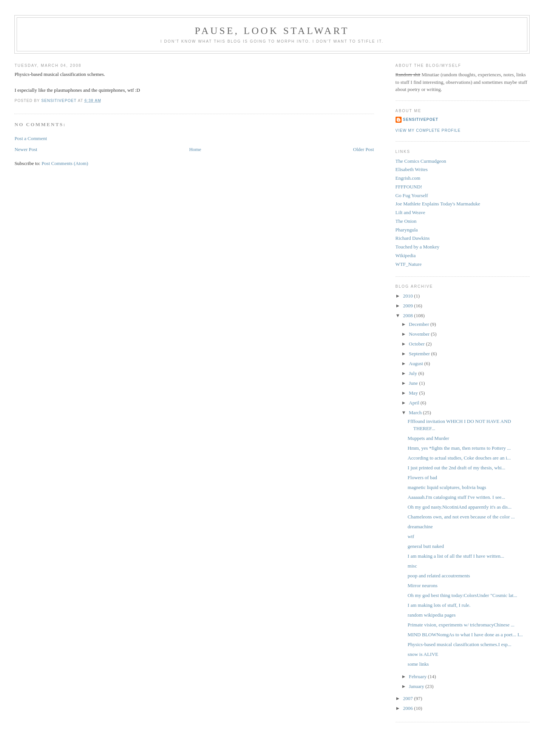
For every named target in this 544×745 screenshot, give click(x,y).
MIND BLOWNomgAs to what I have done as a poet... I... (465, 634)
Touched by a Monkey (417, 247)
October (417, 344)
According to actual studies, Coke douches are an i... (459, 458)
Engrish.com (408, 178)
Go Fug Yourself (412, 195)
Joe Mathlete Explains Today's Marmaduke (438, 204)
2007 (408, 698)
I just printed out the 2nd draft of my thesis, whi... (456, 467)
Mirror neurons (422, 585)
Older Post (363, 149)
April (414, 403)
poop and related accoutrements (439, 575)
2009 (408, 305)
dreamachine (420, 526)
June (414, 383)
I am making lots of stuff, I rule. (439, 605)
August (416, 363)
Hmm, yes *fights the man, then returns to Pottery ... (459, 448)
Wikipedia (406, 255)
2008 (408, 315)
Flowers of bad (422, 477)
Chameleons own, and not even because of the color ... (461, 517)
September (420, 353)
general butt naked (426, 546)
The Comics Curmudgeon (421, 161)
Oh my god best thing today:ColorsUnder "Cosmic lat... (462, 595)
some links (418, 664)
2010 (408, 296)
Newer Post (25, 149)
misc (412, 566)
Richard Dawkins (413, 238)
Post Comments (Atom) (65, 163)
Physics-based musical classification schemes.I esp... (459, 644)
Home (195, 149)
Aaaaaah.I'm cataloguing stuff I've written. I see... (456, 497)
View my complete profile (428, 130)
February (418, 676)
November (420, 334)
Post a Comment (30, 138)
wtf (411, 536)
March (416, 412)
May (414, 393)
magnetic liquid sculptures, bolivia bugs (447, 487)
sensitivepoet (421, 119)
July (413, 373)
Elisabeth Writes (412, 169)
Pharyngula (407, 230)
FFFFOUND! (409, 187)
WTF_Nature (409, 264)
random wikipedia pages (432, 615)
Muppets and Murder (428, 438)
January (417, 686)
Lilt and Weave (410, 212)
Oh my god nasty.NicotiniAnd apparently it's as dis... (460, 507)
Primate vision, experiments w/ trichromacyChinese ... (461, 625)
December (419, 324)
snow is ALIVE (423, 654)
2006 (408, 708)
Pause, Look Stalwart (272, 30)
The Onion (406, 221)
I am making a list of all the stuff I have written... (456, 556)
